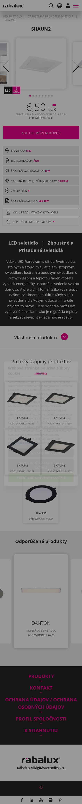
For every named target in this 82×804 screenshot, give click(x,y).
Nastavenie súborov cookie (41, 431)
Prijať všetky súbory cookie (41, 456)
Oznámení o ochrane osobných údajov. (34, 421)
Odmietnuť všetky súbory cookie (41, 443)
